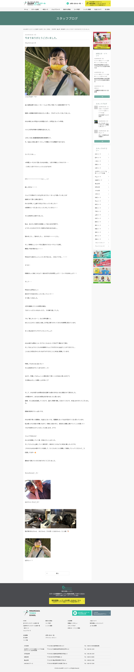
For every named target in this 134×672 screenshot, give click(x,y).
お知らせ (97, 194)
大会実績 (70, 620)
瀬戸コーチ (98, 236)
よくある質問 (93, 625)
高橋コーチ (98, 164)
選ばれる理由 (67, 9)
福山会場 (97, 183)
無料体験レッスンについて (99, 3)
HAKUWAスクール (28, 663)
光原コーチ (98, 168)
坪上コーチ (98, 176)
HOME (24, 620)
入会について (97, 9)
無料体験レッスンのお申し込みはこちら (66, 601)
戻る (57, 573)
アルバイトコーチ (100, 246)
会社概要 (25, 635)
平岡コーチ (98, 211)
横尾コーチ (98, 208)
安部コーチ (98, 218)
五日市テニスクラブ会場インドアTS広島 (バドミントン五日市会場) (34, 649)
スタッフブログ (71, 625)
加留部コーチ (98, 180)
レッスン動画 (87, 9)
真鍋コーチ (98, 239)
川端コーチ (98, 161)
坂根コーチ (98, 197)
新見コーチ (98, 204)
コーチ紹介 (77, 9)
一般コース (45, 9)
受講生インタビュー (73, 623)
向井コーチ (98, 154)
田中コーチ (98, 157)
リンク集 (25, 640)
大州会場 (97, 190)
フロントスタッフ (100, 242)
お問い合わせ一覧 (75, 3)
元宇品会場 (27, 653)
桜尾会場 (97, 187)
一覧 (102, 96)
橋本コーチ (98, 225)
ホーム (26, 9)
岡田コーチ (98, 229)
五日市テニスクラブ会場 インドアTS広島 (101, 172)
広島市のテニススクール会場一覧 (31, 625)
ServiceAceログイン (101, 613)
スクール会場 (35, 9)
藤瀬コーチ (98, 222)
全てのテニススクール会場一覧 (31, 623)
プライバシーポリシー (51, 637)
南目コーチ (98, 232)
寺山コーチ (98, 201)
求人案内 (107, 9)
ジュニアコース (56, 9)
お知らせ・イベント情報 (74, 628)
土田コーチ (98, 215)
